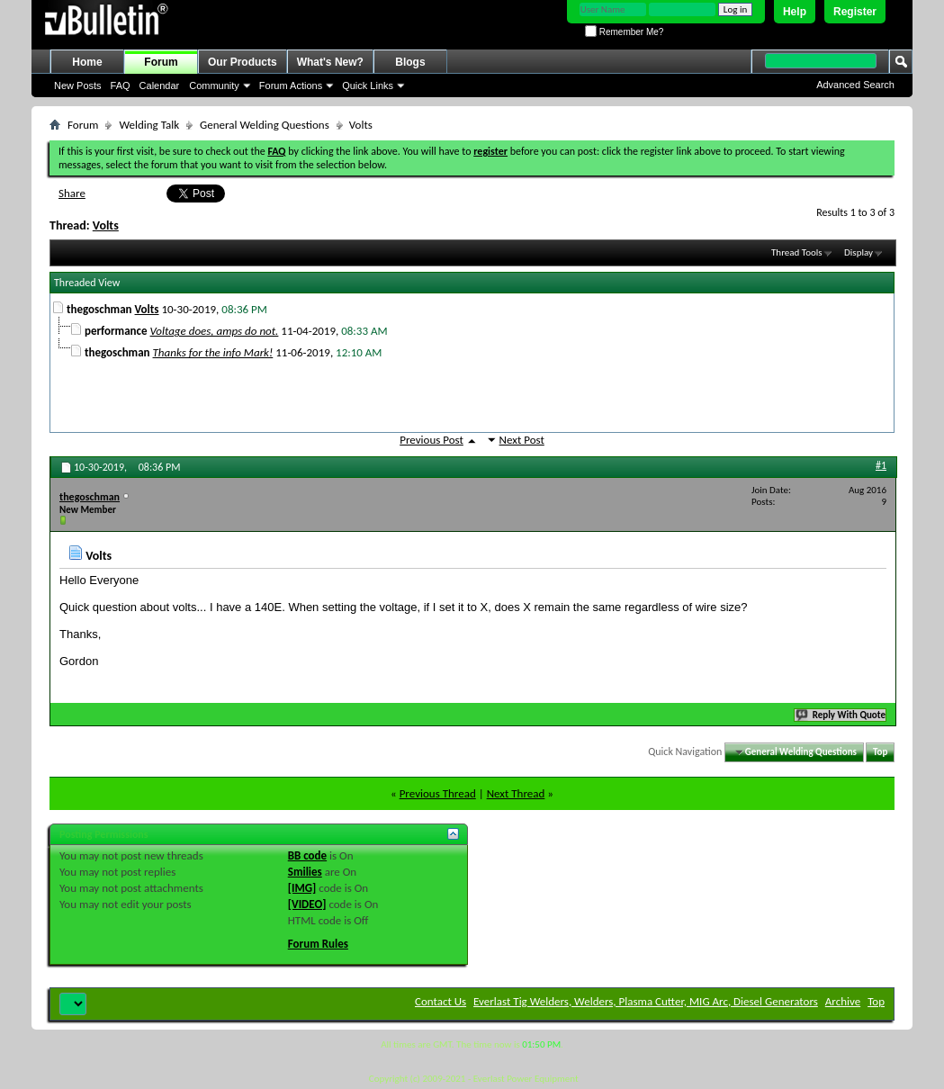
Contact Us (440, 1001)
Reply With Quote (841, 715)
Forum (160, 62)
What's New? (330, 62)
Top (880, 752)
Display (858, 252)
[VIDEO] (307, 904)
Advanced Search (855, 84)
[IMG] (302, 888)
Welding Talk (149, 124)
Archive (842, 1001)
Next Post (521, 439)
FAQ (120, 85)
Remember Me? (624, 32)
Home (87, 62)
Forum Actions (290, 85)
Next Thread (516, 793)
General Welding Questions (264, 124)
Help (794, 11)
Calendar (159, 85)
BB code (307, 855)
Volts (106, 225)
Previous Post (431, 439)
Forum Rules (318, 943)
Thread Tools (797, 252)
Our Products (242, 62)
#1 (881, 465)
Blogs (410, 62)
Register (855, 11)
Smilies (305, 871)
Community (214, 85)
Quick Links (367, 85)
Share (71, 193)
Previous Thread (438, 793)
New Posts (78, 85)
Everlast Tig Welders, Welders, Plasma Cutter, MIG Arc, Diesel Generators (645, 1001)
